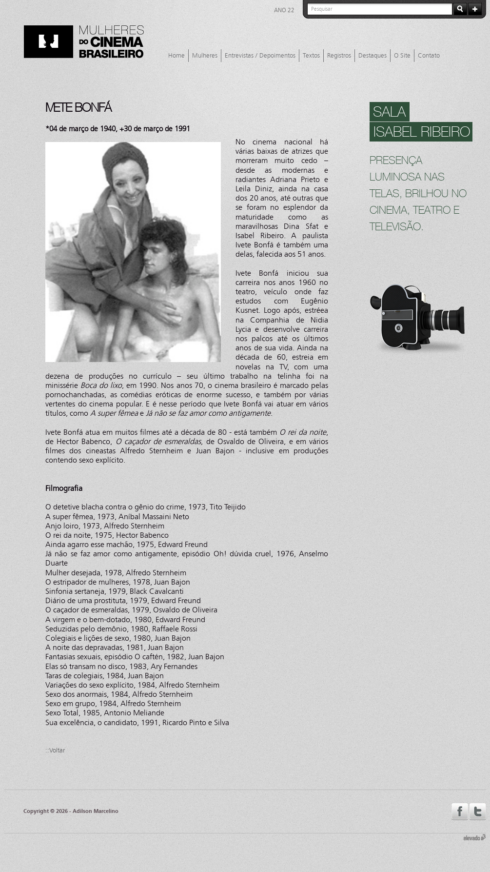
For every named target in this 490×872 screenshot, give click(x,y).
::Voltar (55, 750)
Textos (311, 56)
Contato (429, 56)
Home (176, 56)
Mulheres (204, 56)
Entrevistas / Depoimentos (260, 56)
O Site (402, 56)
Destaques (372, 56)
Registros (339, 56)
